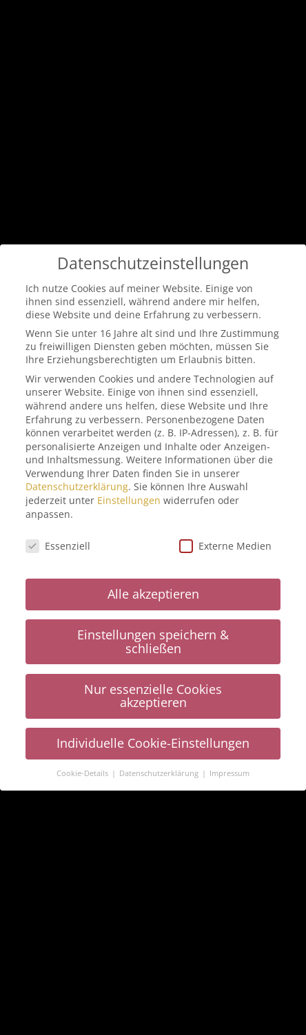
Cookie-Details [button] (83, 770)
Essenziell (58, 542)
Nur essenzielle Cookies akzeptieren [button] (153, 692)
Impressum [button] (229, 770)
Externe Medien (225, 542)
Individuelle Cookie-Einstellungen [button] (153, 740)
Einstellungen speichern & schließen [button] (153, 638)
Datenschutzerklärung (77, 483)
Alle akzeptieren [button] (153, 591)
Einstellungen (129, 497)
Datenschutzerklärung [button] (160, 770)
